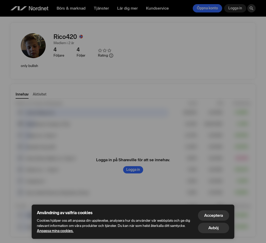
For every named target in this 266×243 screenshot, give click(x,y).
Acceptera (213, 215)
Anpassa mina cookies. (55, 231)
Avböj (213, 227)
